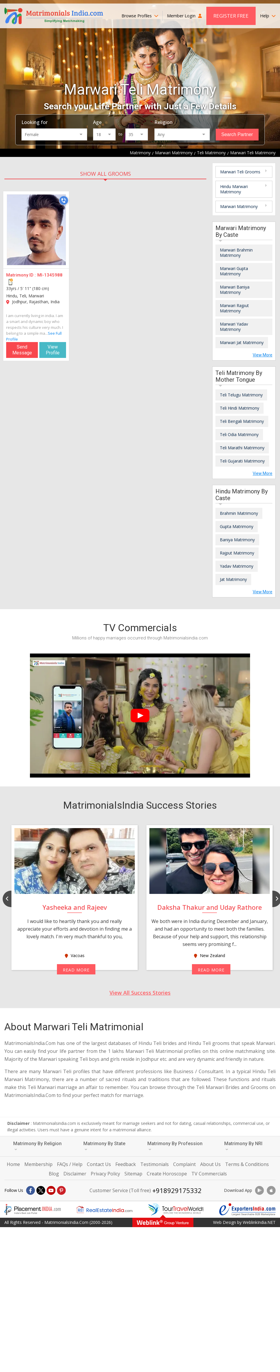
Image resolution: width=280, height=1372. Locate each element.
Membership (38, 1164)
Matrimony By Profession (175, 1146)
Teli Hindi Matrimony (239, 408)
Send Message (22, 350)
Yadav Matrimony (236, 566)
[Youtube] (51, 1190)
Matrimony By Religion (37, 1146)
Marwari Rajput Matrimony (234, 308)
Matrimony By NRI (243, 1146)
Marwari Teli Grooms (240, 172)
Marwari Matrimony (239, 206)
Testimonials (154, 1164)
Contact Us (99, 1164)
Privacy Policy (105, 1173)
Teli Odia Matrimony (239, 434)
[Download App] (259, 1190)
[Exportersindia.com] (247, 1209)
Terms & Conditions (247, 1164)
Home (13, 1164)
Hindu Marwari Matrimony (234, 189)
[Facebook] (30, 1190)
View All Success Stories (140, 992)
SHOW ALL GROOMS (105, 173)
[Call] (63, 200)
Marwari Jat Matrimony (242, 342)
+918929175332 (177, 1190)
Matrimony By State (104, 1146)
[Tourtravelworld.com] (176, 1209)
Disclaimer (74, 1173)
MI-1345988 (50, 275)
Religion (163, 122)
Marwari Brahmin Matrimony (236, 252)
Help (268, 16)
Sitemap (133, 1173)
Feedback (125, 1164)
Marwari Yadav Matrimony (234, 326)
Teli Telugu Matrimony (241, 395)
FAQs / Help (69, 1164)
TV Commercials (209, 1173)
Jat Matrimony (233, 579)
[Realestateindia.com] (104, 1209)
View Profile (53, 350)
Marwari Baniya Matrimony (234, 289)
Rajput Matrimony (237, 553)
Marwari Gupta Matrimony (234, 271)
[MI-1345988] (36, 229)
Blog (54, 1173)
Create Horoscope (167, 1173)
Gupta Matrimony (236, 526)
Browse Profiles (140, 16)
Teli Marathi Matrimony (242, 447)
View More (262, 355)
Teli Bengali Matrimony (242, 421)
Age (97, 122)
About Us (210, 1164)
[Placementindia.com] (32, 1209)
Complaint (184, 1164)
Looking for (34, 122)
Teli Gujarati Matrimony (242, 461)
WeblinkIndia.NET (259, 1222)
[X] (40, 1190)
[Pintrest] (61, 1190)
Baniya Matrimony (237, 539)
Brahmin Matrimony (239, 513)
